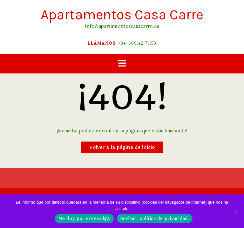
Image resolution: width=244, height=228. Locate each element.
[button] (122, 64)
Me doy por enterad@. (84, 218)
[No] (236, 211)
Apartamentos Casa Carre (122, 15)
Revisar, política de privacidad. (154, 218)
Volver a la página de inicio (122, 147)
